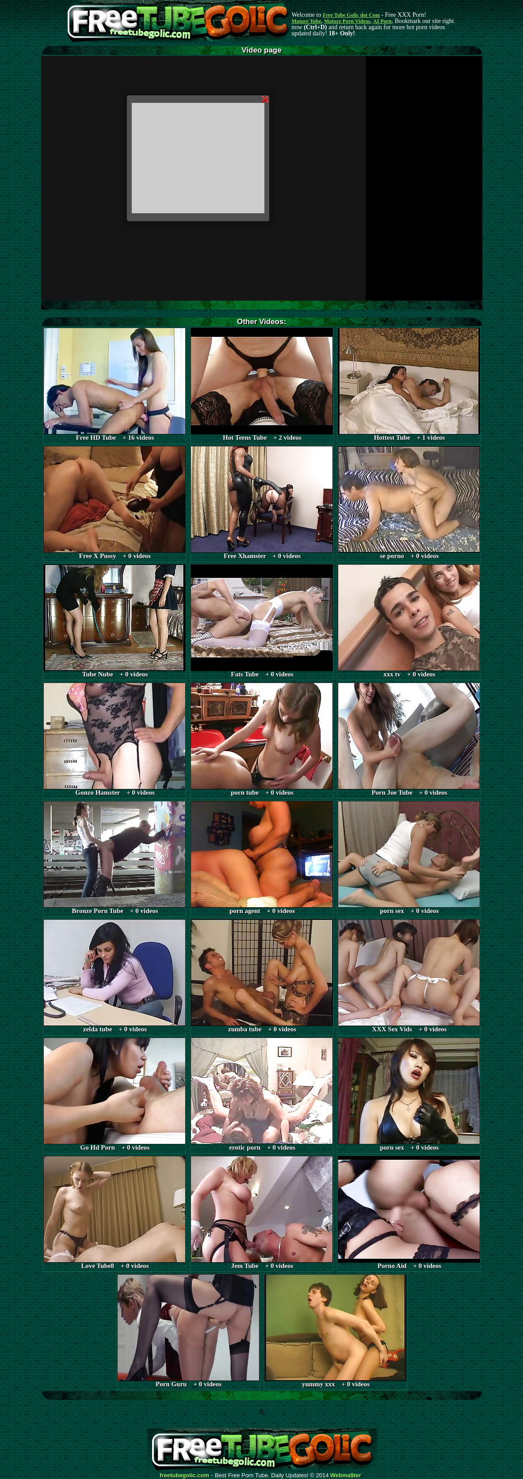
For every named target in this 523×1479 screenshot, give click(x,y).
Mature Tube (306, 21)
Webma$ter (345, 1475)
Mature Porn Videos (347, 21)
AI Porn (382, 21)
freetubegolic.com (184, 1475)
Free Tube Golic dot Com (351, 15)
